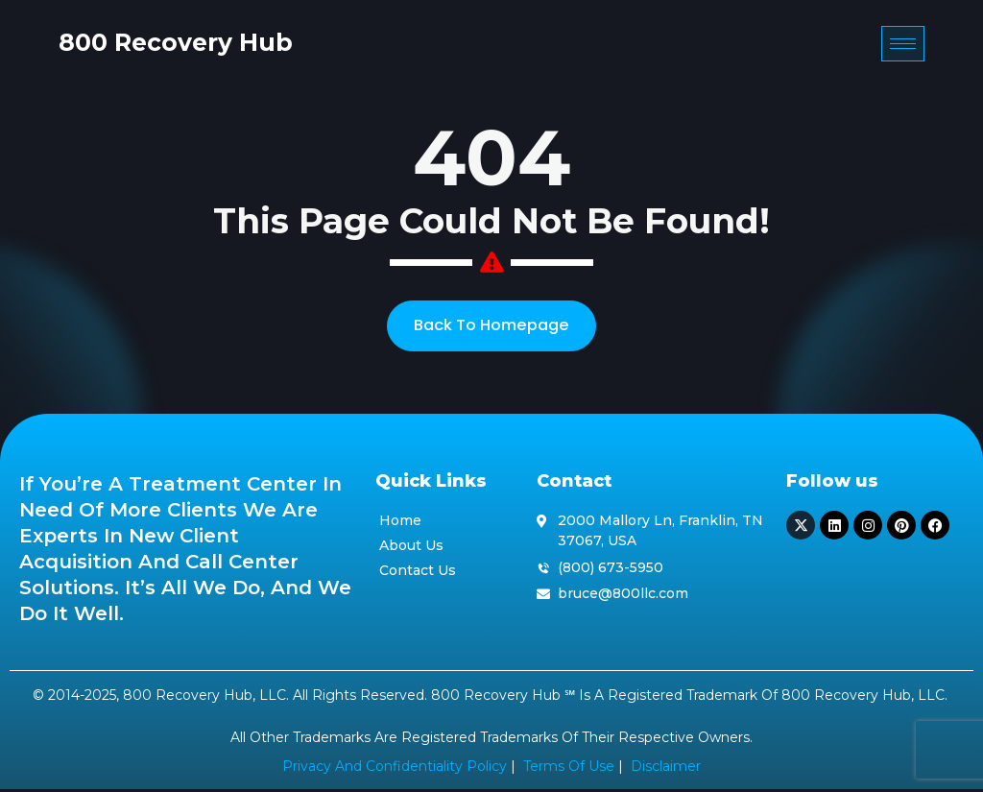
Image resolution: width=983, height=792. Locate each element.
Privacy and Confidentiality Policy (394, 769)
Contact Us (417, 572)
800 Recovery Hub (136, 45)
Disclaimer (666, 769)
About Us (411, 548)
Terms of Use (568, 769)
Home (400, 523)
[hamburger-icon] (942, 46)
